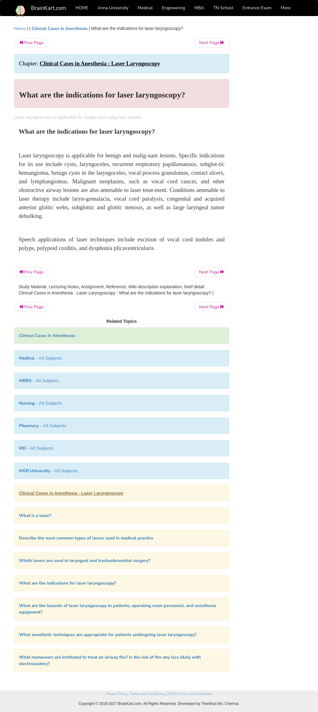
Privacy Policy (117, 693)
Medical (145, 8)
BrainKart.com (48, 8)
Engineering (173, 8)
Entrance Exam (257, 8)
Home (20, 28)
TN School (223, 8)
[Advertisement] (271, 117)
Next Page (212, 43)
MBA (199, 8)
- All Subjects (40, 358)
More (286, 8)
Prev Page (31, 43)
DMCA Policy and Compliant (189, 693)
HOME (82, 8)
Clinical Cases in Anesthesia (59, 28)
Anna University (112, 8)
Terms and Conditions (147, 693)
